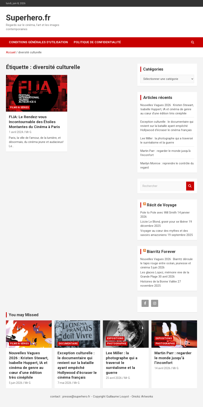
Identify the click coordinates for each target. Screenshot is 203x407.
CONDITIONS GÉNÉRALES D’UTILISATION (38, 42)
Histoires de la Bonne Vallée (158, 281)
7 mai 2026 (64, 382)
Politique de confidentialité (97, 42)
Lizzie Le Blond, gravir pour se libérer (164, 221)
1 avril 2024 (16, 132)
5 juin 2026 (15, 382)
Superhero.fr (28, 17)
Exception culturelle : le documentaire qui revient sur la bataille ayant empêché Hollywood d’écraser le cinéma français (166, 126)
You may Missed (23, 314)
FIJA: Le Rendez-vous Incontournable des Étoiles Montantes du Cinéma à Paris (34, 122)
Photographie (116, 343)
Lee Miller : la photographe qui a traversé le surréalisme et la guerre (121, 363)
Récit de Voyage (161, 205)
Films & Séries (19, 107)
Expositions (115, 338)
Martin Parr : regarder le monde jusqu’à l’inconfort (173, 358)
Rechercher (190, 186)
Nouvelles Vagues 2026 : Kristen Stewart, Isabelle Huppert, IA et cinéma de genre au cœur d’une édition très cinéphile (167, 109)
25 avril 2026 (114, 377)
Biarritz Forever (161, 251)
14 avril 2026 (162, 368)
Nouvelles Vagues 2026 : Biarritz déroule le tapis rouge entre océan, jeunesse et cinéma (166, 263)
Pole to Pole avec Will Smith (158, 212)
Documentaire (68, 343)
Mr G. (29, 132)
